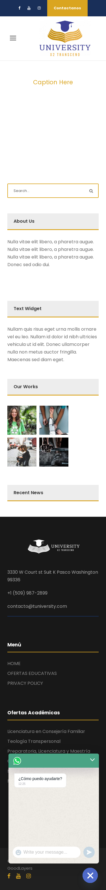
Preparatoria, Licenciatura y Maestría (48, 751)
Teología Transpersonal (33, 741)
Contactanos (67, 8)
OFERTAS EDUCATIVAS (32, 673)
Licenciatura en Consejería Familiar (46, 731)
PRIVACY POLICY (25, 683)
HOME (14, 663)
